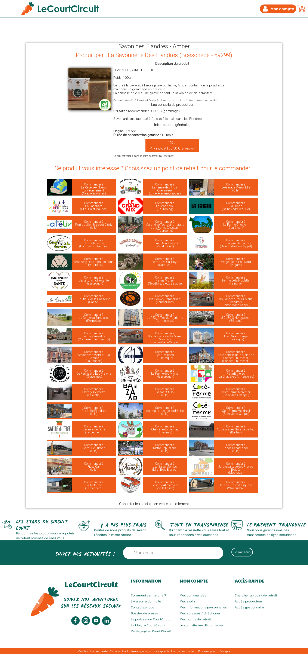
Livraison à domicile (146, 601)
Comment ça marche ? (148, 595)
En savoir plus (206, 651)
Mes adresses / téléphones (200, 613)
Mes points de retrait (195, 619)
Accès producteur (248, 601)
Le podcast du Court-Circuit (151, 619)
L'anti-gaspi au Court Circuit (151, 631)
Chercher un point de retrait (256, 595)
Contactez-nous (142, 607)
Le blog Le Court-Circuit (148, 625)
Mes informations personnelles (203, 607)
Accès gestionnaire (249, 607)
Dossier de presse (144, 613)
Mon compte (194, 581)
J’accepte (224, 651)
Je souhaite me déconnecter (202, 625)
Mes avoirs (188, 601)
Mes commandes (193, 595)
